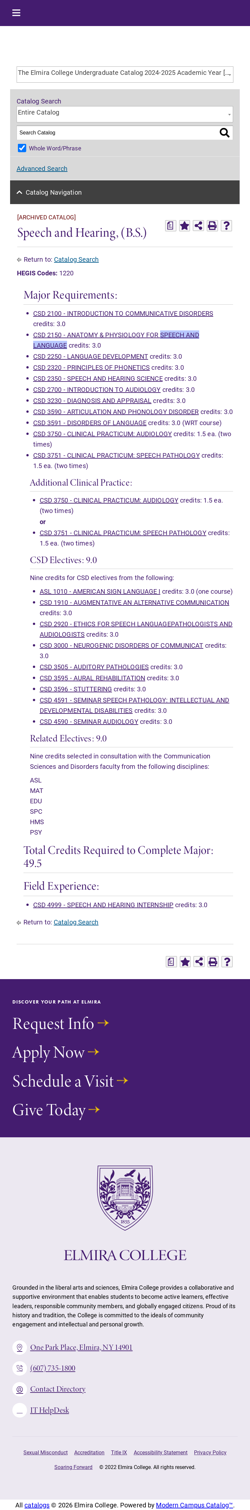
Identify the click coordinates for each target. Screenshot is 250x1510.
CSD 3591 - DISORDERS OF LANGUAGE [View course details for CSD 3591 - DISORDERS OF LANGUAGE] (89, 422)
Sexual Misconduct (45, 1452)
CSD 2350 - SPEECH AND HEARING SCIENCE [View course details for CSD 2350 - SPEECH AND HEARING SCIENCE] (98, 378)
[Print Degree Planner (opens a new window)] (170, 225)
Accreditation (89, 1452)
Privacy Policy (210, 1452)
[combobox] (125, 74)
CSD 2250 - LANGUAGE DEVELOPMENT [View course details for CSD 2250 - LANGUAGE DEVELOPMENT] (90, 356)
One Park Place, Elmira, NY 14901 (72, 1347)
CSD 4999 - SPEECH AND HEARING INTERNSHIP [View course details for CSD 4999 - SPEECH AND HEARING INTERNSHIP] (103, 904)
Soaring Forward (73, 1466)
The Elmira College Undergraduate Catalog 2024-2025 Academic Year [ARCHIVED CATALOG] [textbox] (125, 72)
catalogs (36, 1505)
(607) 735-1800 (43, 1368)
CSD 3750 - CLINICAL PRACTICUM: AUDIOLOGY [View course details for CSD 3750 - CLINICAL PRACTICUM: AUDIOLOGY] (102, 433)
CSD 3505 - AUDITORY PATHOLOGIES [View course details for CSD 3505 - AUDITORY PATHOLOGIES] (94, 666)
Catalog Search (76, 259)
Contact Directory (48, 1389)
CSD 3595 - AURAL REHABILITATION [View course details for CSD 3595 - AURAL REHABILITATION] (92, 677)
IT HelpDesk (40, 1410)
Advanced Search (42, 168)
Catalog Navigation (54, 192)
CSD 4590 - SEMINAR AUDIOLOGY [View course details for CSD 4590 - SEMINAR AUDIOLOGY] (89, 721)
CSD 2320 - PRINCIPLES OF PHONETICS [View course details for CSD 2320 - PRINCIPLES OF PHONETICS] (91, 367)
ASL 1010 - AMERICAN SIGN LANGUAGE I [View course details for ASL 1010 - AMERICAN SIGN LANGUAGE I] (100, 591)
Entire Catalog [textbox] (39, 112)
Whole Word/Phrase (55, 148)
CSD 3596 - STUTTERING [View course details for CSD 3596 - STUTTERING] (76, 689)
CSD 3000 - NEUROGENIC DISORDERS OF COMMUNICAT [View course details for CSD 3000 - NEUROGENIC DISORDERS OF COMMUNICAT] (121, 645)
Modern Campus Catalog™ (194, 1505)
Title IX (119, 1452)
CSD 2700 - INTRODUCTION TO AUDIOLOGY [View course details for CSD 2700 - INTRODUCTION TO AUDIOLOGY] (97, 389)
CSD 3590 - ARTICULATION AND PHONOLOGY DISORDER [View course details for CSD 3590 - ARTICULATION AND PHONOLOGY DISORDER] (116, 411)
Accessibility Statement (161, 1452)
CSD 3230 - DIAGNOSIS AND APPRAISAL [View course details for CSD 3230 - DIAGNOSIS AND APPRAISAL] (92, 400)
